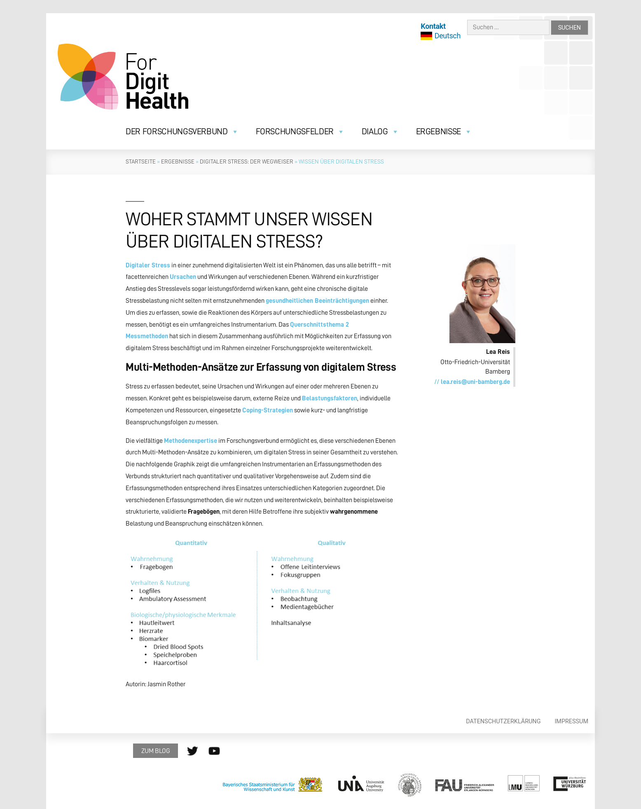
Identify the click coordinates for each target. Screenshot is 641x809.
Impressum (571, 721)
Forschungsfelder (300, 131)
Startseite (141, 161)
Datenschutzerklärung (503, 721)
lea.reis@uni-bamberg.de (475, 382)
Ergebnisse (444, 131)
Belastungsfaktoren (329, 398)
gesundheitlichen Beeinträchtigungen (317, 300)
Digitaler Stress (148, 265)
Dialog (380, 131)
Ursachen (183, 277)
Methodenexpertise (190, 440)
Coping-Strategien (267, 410)
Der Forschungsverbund (182, 131)
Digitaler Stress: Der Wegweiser (246, 161)
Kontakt (433, 26)
